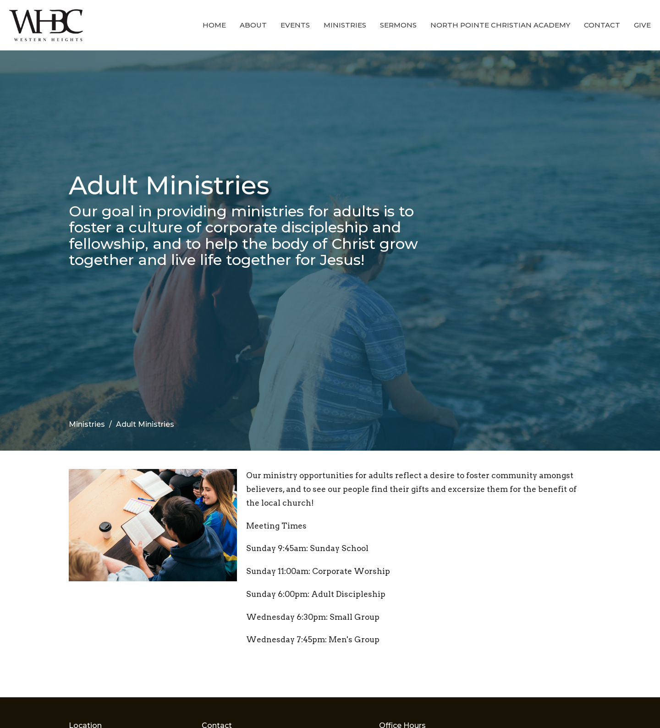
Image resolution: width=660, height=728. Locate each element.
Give (642, 25)
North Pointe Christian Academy (500, 25)
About (253, 25)
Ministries (345, 25)
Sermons (398, 25)
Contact (602, 25)
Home (214, 25)
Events (295, 25)
